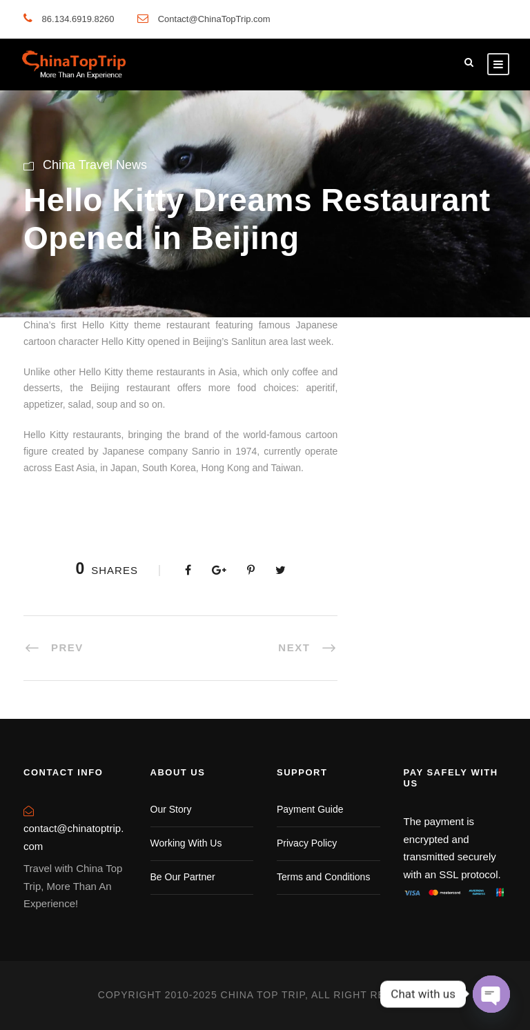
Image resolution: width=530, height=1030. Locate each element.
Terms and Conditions (323, 876)
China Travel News (95, 165)
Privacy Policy (307, 843)
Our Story (171, 809)
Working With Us (186, 843)
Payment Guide (310, 809)
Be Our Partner (182, 876)
